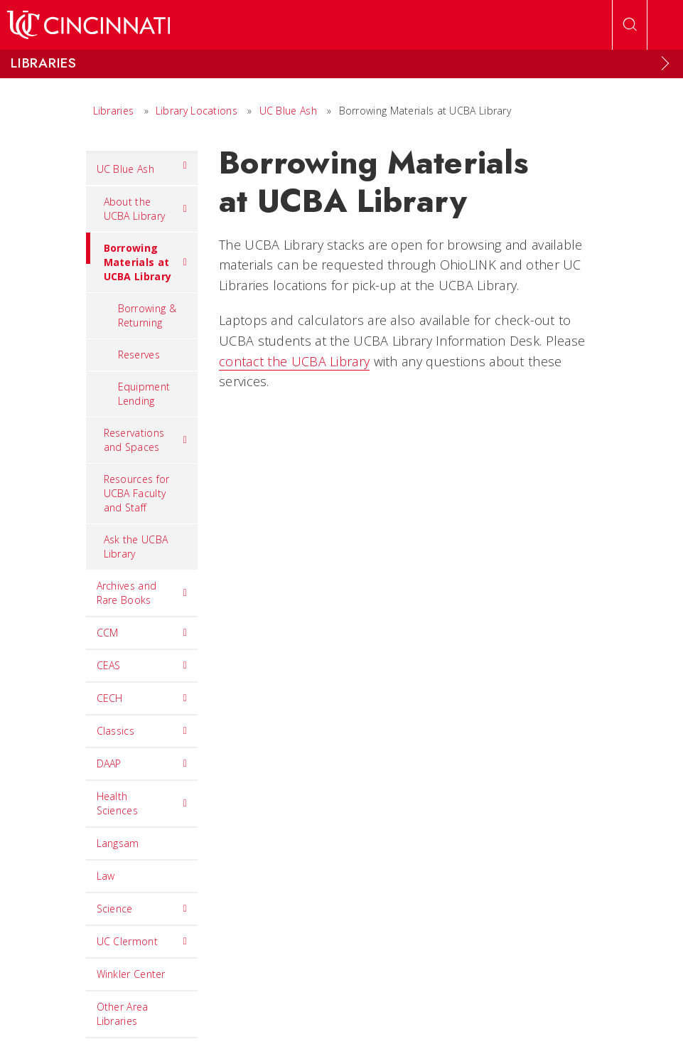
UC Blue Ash (288, 110)
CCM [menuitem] (142, 633)
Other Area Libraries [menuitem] (123, 1014)
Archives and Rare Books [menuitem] (142, 593)
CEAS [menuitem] (142, 665)
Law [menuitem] (106, 876)
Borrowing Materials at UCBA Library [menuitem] (137, 258)
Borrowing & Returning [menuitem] (147, 315)
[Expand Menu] (665, 63)
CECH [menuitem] (142, 698)
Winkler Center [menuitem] (131, 974)
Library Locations (196, 110)
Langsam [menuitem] (118, 843)
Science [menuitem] (142, 909)
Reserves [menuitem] (139, 354)
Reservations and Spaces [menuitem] (146, 440)
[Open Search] (629, 25)
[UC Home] (88, 25)
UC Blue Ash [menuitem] (142, 165)
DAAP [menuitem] (142, 763)
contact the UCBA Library (294, 361)
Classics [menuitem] (142, 731)
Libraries (113, 110)
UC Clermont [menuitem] (142, 941)
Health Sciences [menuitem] (142, 803)
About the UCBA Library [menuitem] (146, 209)
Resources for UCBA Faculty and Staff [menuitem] (137, 493)
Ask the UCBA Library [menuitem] (136, 546)
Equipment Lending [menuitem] (144, 394)
